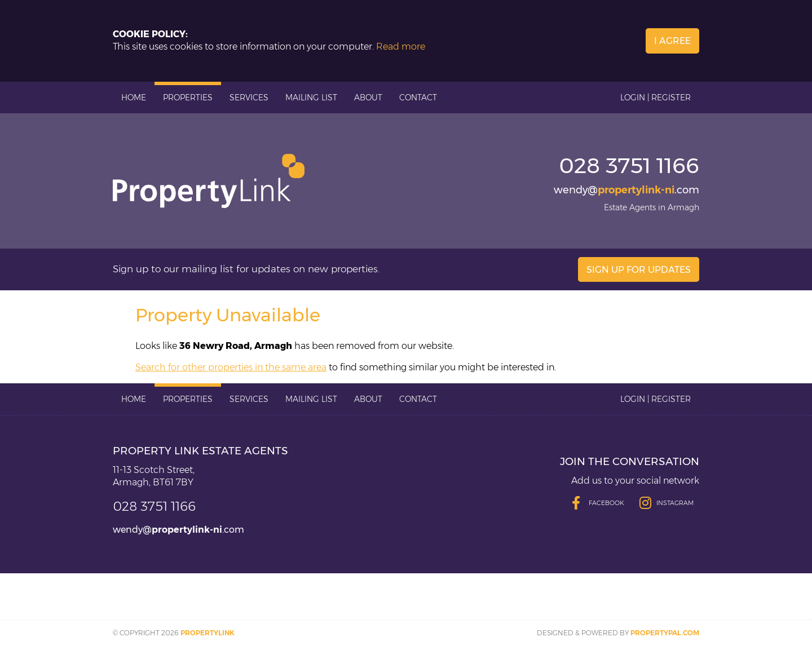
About (368, 97)
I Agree (672, 41)
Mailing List (311, 97)
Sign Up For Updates (638, 269)
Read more (400, 46)
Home (133, 97)
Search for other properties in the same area (230, 367)
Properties (188, 97)
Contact (418, 97)
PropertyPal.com (664, 633)
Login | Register (655, 97)
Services (249, 97)
